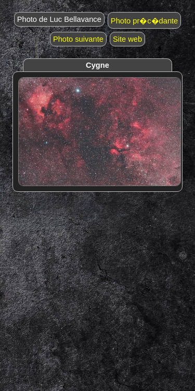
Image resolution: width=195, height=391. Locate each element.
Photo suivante (78, 39)
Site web (127, 39)
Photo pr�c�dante (144, 21)
